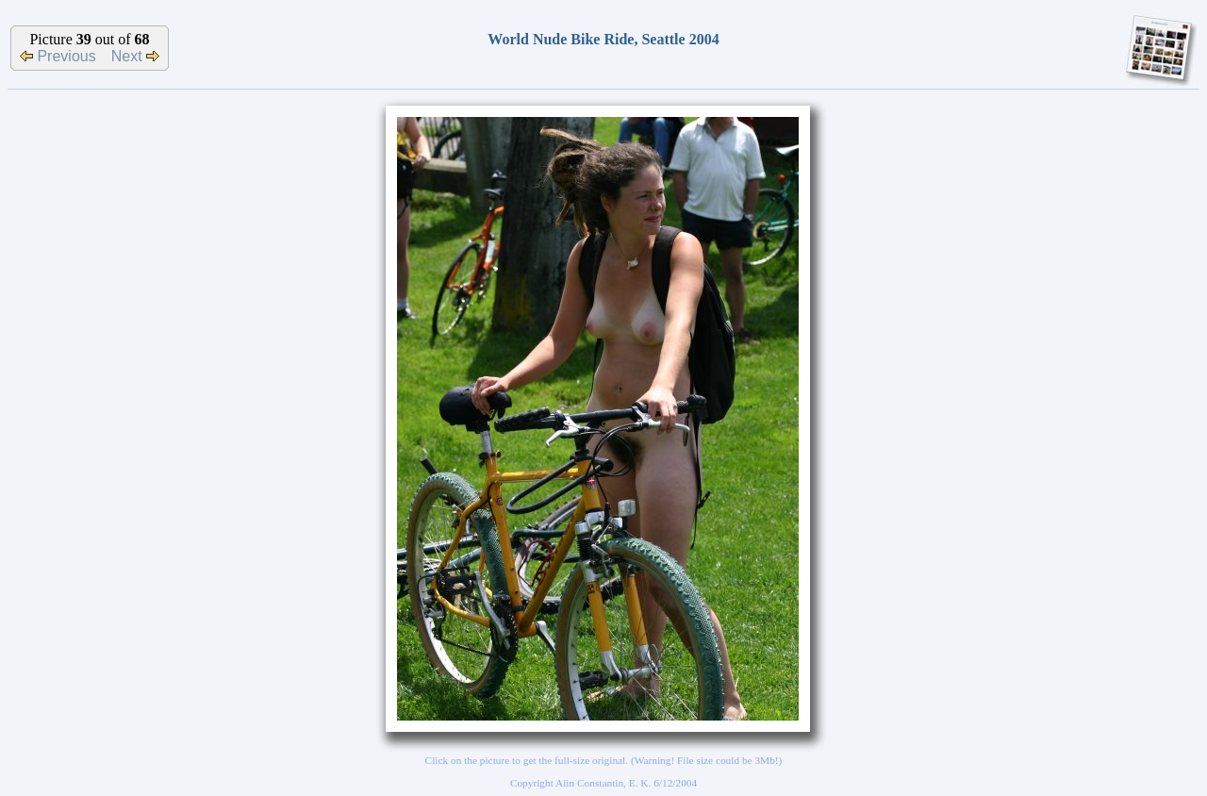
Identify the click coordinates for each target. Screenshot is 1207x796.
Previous (58, 56)
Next (135, 56)
